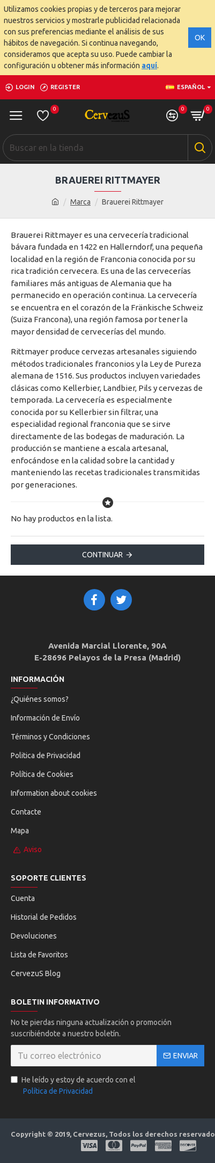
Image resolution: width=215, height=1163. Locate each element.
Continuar (102, 554)
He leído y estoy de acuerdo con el (73, 1086)
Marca (80, 202)
